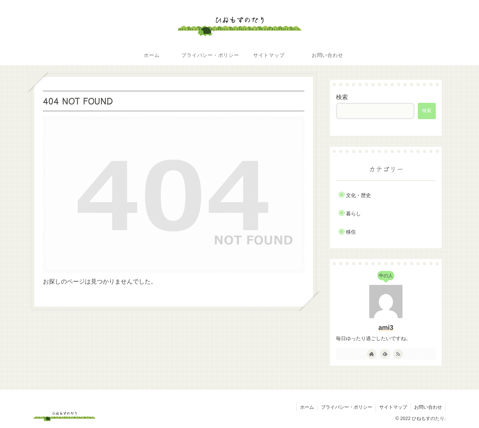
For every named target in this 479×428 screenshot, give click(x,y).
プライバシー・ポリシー (346, 407)
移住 (351, 232)
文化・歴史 (358, 195)
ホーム (307, 407)
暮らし (353, 213)
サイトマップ (393, 407)
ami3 (385, 327)
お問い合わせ (428, 407)
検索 (342, 97)
